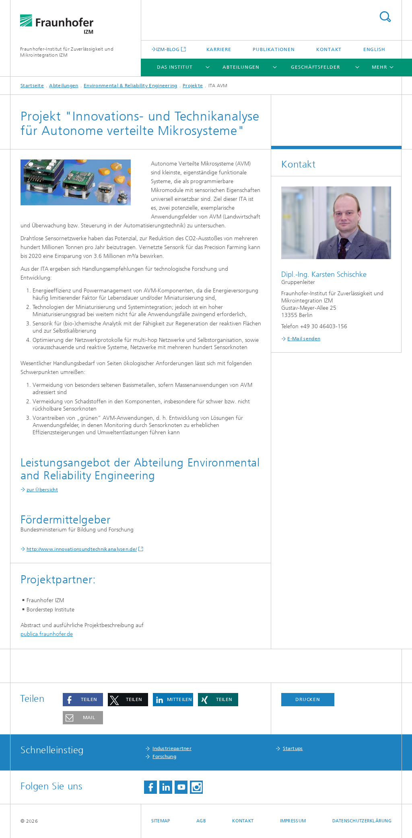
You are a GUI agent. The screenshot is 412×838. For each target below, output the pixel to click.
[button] (83, 699)
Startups (293, 748)
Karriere (218, 49)
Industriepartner (172, 748)
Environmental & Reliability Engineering (130, 85)
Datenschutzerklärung (362, 821)
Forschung (164, 756)
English (374, 49)
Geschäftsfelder (315, 67)
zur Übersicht (42, 490)
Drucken (307, 699)
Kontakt (329, 49)
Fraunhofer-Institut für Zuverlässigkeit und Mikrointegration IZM (66, 52)
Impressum (293, 821)
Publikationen (274, 49)
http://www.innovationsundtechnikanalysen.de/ (82, 549)
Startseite (32, 85)
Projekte (193, 85)
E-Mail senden (303, 338)
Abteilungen (241, 67)
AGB (201, 821)
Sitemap (160, 821)
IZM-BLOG (167, 49)
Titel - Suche (385, 16)
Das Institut (175, 67)
